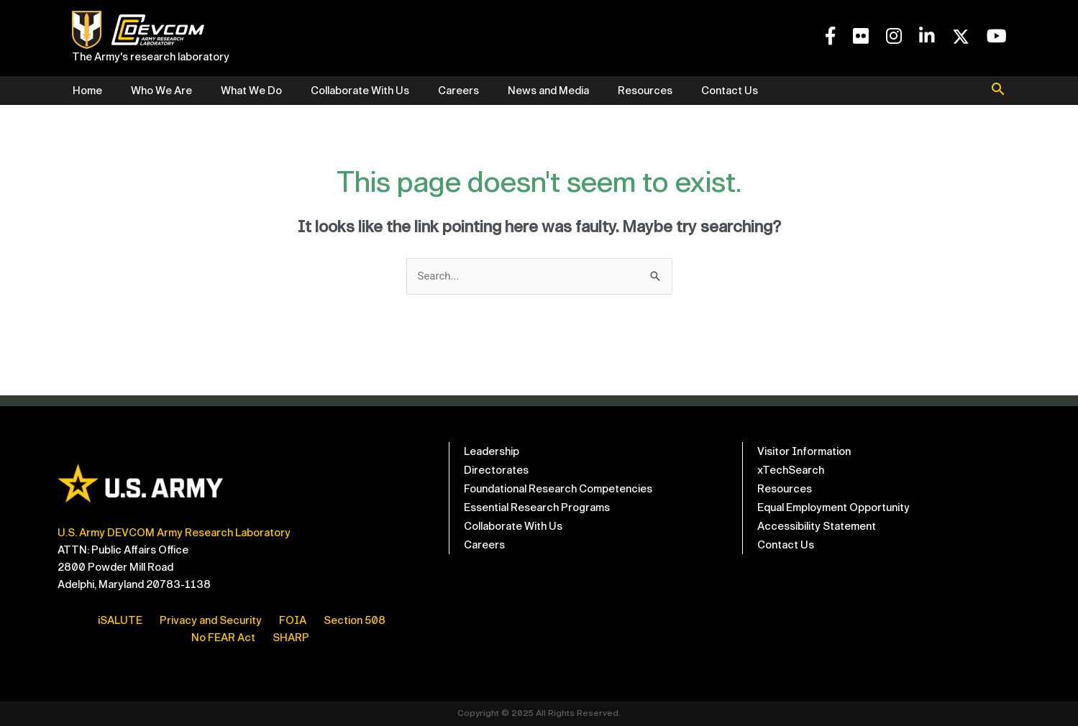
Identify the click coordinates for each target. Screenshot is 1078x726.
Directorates (496, 470)
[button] (998, 91)
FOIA (292, 620)
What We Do (251, 90)
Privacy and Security (211, 620)
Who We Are (161, 90)
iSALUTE (120, 620)
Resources (645, 90)
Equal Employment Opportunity (833, 507)
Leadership (491, 451)
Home (87, 90)
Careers (458, 90)
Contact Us (729, 90)
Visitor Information (804, 451)
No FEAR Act (223, 637)
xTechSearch (790, 470)
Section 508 (354, 620)
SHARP (291, 637)
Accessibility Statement (816, 526)
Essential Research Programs (537, 507)
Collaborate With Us (360, 90)
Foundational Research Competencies (558, 488)
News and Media (548, 90)
